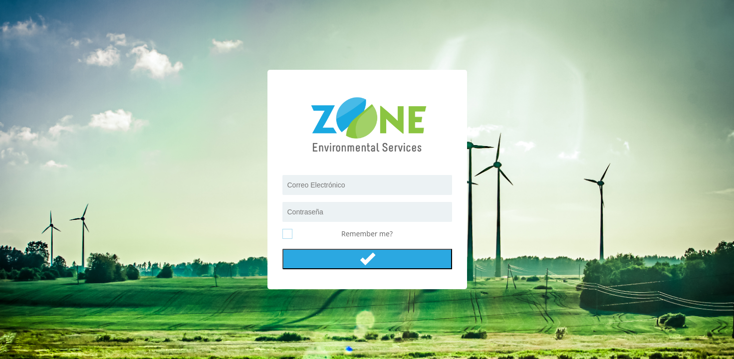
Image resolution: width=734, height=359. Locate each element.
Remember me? (367, 233)
